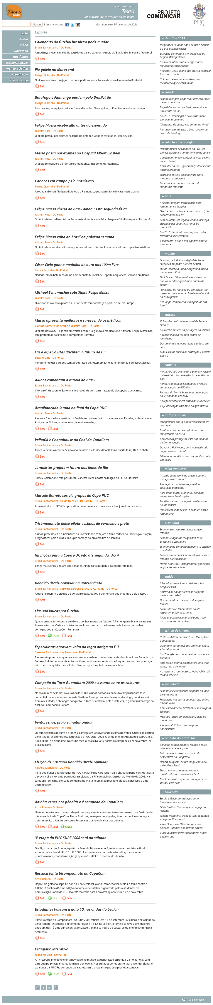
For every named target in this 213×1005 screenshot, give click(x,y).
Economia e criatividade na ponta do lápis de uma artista (184, 692)
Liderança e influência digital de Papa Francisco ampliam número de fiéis (182, 262)
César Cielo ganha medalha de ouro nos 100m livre (77, 264)
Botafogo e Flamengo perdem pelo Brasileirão (73, 97)
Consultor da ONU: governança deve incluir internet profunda (185, 168)
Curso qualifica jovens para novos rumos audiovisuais (183, 834)
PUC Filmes (20, 57)
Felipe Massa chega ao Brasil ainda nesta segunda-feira (81, 209)
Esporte (41, 32)
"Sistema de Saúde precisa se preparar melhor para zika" (182, 593)
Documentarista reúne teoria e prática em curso (184, 345)
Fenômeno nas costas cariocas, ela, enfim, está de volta (184, 701)
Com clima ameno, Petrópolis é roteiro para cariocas (185, 710)
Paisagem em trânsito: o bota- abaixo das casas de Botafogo (184, 131)
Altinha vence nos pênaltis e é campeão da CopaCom (79, 801)
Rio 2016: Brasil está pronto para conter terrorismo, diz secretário (183, 234)
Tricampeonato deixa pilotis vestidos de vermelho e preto (82, 523)
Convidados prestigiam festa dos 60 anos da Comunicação (184, 441)
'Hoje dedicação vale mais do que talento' (184, 406)
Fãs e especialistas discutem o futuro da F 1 (70, 352)
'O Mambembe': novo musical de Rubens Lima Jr (183, 323)
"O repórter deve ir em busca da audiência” (185, 401)
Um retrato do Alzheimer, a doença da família (182, 602)
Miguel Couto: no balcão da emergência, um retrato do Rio (183, 109)
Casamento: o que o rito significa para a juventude (183, 242)
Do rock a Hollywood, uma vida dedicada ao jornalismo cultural (184, 449)
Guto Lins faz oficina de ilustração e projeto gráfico (185, 354)
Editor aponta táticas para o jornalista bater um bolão (185, 458)
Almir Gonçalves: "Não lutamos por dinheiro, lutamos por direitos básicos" (182, 826)
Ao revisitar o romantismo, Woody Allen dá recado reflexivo (185, 673)
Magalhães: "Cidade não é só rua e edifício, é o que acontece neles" (185, 46)
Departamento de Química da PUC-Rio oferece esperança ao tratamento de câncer (185, 150)
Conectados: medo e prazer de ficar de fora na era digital (185, 159)
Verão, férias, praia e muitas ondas (63, 722)
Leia (42, 59)
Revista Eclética (17, 68)
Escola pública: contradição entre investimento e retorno (179, 800)
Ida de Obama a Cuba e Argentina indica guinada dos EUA (184, 271)
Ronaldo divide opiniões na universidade (68, 583)
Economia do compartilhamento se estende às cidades (185, 548)
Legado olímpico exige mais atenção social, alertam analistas (185, 100)
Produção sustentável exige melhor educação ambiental (180, 486)
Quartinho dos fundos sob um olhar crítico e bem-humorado (184, 647)
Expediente (20, 74)
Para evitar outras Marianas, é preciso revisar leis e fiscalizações (182, 494)
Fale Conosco (18, 80)
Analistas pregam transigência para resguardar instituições (180, 204)
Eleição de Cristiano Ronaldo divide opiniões (71, 762)
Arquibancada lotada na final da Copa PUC (70, 407)
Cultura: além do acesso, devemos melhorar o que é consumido (180, 81)
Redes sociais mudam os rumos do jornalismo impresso (180, 185)
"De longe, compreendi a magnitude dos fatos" (183, 304)
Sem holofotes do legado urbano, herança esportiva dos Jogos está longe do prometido (184, 224)
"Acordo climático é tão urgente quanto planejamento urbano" (183, 477)
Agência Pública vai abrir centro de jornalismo (180, 336)
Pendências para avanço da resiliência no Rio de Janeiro (184, 503)
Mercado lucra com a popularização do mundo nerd (183, 718)
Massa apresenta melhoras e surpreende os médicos (78, 320)
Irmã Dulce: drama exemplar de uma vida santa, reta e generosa (184, 664)
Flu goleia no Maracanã (54, 69)
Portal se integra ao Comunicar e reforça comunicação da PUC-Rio (183, 385)
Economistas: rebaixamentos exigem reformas (181, 531)
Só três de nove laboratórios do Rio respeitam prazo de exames (180, 611)
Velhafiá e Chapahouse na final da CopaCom (72, 439)
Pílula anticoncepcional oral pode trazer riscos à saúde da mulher (183, 619)
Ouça (55, 635)
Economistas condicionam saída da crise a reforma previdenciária (185, 557)
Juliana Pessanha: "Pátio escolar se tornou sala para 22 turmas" (184, 817)
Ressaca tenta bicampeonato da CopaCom (70, 873)
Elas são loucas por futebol (57, 611)
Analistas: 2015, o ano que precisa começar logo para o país (185, 72)
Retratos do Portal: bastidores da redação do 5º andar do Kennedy (184, 394)
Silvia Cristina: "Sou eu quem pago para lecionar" (183, 809)
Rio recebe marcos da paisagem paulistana (185, 330)
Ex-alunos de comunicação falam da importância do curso (181, 432)
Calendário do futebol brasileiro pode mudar (71, 42)
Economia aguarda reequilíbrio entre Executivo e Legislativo (181, 540)
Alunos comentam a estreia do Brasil (65, 380)
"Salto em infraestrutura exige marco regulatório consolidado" (181, 64)
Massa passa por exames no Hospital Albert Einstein (77, 153)
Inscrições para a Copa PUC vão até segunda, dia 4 (77, 555)
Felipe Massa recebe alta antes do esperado (71, 125)
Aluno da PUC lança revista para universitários (179, 727)
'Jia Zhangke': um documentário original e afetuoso (184, 656)
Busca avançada (53, 24)
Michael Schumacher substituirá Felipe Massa (72, 292)
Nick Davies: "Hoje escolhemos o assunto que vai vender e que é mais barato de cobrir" (183, 281)
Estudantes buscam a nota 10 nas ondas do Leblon (77, 909)
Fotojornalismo (17, 62)
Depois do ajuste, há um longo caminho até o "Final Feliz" (183, 764)
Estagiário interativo (51, 949)
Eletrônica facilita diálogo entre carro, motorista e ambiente (182, 176)
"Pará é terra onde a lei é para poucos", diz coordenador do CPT (184, 213)
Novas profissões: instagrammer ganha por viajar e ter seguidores (185, 565)
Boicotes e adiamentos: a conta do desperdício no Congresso (180, 755)
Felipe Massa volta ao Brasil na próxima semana (74, 236)
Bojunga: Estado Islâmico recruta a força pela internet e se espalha (183, 746)
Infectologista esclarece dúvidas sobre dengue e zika (182, 585)
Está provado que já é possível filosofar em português (184, 423)
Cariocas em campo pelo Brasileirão (64, 181)
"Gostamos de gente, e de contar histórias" (184, 124)
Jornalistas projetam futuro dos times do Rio (71, 467)
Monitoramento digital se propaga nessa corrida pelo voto (183, 781)
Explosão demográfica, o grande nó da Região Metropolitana (182, 55)
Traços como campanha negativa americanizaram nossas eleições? (179, 772)
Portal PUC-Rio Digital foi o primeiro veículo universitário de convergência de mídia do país (185, 375)
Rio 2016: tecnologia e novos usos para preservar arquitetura (183, 118)
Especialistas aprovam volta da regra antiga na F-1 (77, 646)
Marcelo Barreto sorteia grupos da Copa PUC (72, 495)
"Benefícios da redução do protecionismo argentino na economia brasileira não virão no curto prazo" (185, 293)
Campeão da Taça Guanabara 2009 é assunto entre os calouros (87, 682)
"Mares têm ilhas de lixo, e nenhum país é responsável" (184, 511)
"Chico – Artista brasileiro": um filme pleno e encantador (184, 639)
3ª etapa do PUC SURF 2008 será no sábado (70, 837)
